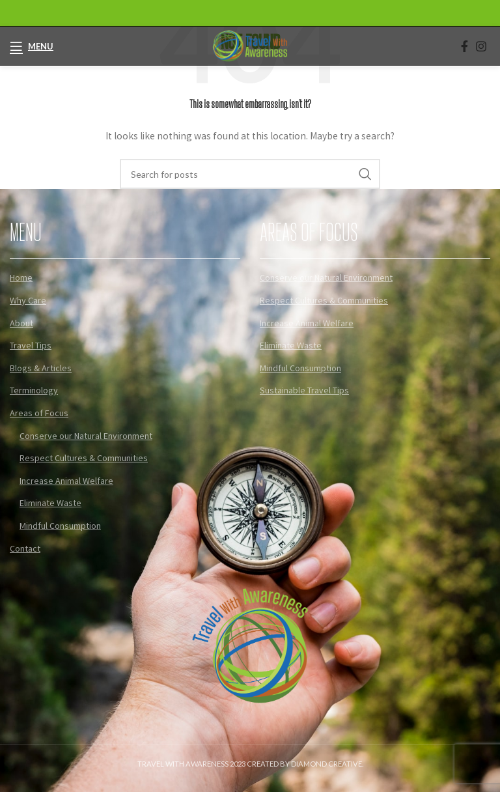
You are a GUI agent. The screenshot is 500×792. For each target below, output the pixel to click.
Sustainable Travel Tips (304, 390)
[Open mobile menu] (31, 46)
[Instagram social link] (481, 46)
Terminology (34, 390)
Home (21, 277)
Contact (25, 548)
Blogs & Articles (41, 368)
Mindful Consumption (60, 525)
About (21, 323)
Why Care (28, 300)
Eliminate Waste (50, 503)
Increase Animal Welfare (66, 481)
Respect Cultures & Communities (84, 458)
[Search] (250, 174)
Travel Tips (30, 345)
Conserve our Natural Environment (86, 436)
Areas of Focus (39, 413)
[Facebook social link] (464, 46)
